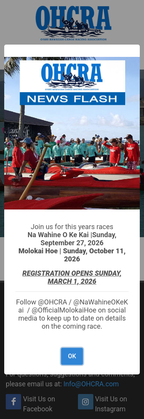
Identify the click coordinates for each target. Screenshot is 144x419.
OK (72, 356)
